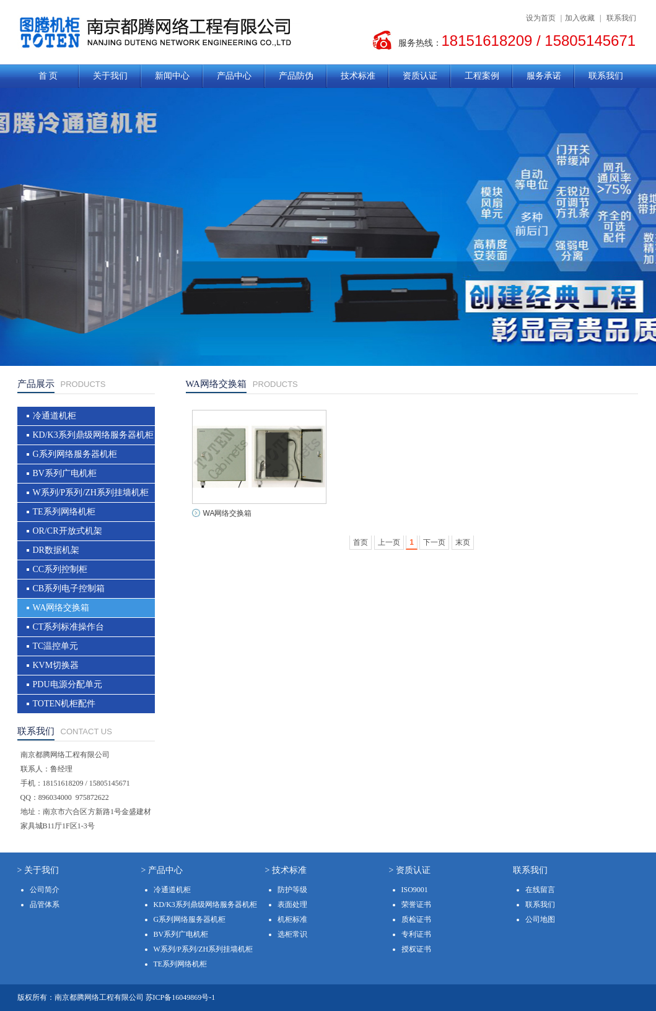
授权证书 (416, 949)
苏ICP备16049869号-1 (181, 997)
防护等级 (292, 889)
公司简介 (44, 889)
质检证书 (416, 919)
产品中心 (234, 75)
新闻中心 (172, 75)
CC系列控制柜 (60, 569)
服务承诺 (544, 75)
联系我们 (621, 18)
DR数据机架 (56, 550)
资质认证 (420, 75)
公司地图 (540, 919)
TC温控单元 (56, 646)
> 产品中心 (162, 870)
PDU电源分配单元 (67, 684)
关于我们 (110, 75)
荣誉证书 (416, 904)
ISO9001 (414, 889)
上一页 (389, 542)
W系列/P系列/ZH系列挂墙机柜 (91, 492)
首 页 (48, 75)
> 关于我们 (38, 870)
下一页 (434, 542)
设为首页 (541, 18)
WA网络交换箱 (61, 607)
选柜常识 (292, 934)
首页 (360, 542)
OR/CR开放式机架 (67, 531)
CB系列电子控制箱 (69, 588)
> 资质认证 (410, 870)
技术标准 (358, 75)
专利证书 (416, 934)
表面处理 (292, 904)
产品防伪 (296, 75)
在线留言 (540, 889)
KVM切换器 (56, 665)
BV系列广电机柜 (65, 473)
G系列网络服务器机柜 (75, 454)
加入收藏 (580, 18)
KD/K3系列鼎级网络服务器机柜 (93, 435)
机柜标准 (292, 919)
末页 (462, 542)
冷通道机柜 (54, 415)
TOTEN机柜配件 (64, 703)
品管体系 (44, 904)
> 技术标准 (286, 870)
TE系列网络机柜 (64, 511)
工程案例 (482, 75)
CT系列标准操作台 (69, 626)
